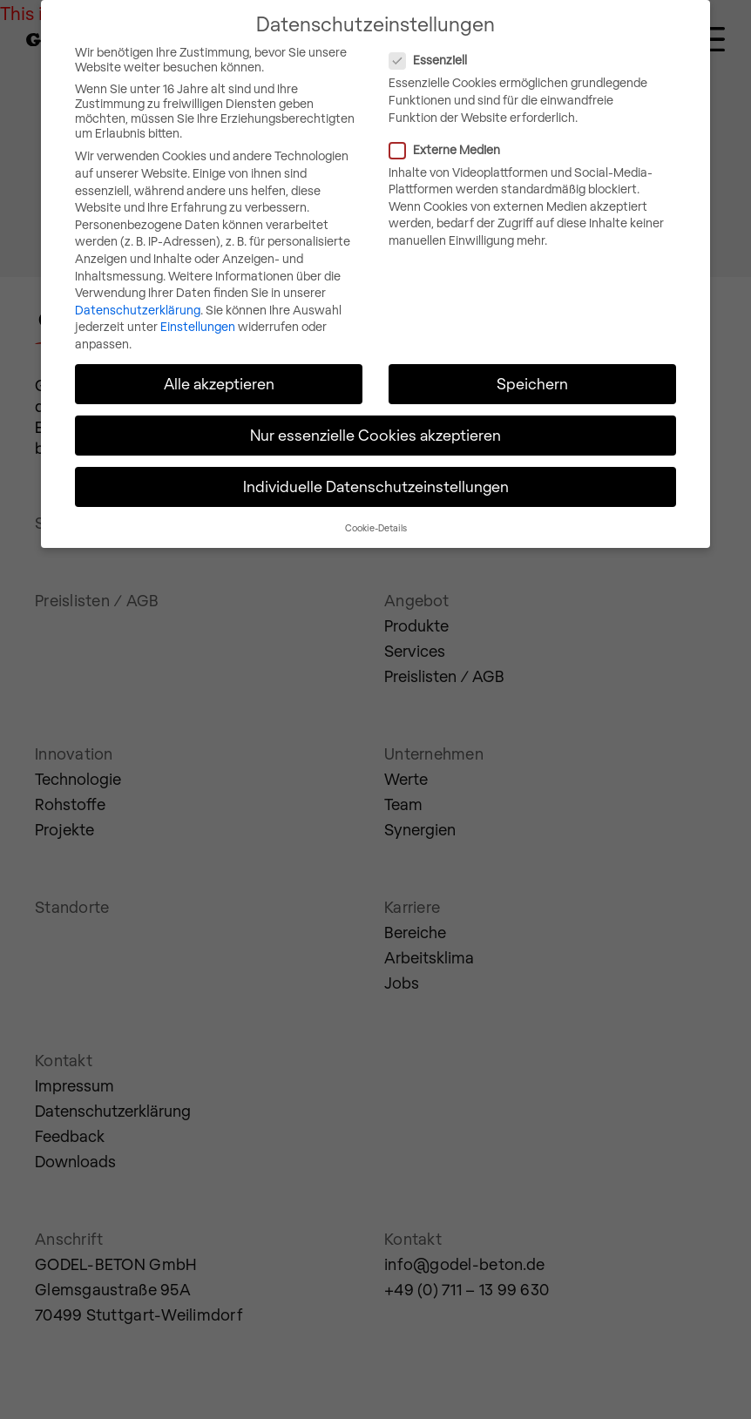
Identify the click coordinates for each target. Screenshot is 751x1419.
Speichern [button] (532, 367)
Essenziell (500, 44)
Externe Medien (517, 132)
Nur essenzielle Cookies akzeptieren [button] (375, 419)
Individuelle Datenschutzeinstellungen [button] (376, 470)
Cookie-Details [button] (376, 511)
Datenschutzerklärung (137, 294)
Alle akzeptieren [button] (219, 367)
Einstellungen (197, 310)
